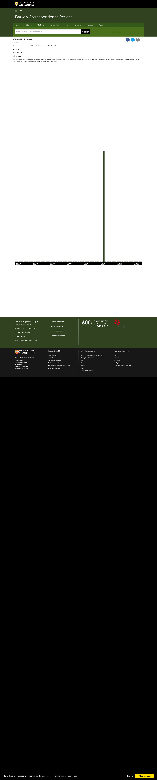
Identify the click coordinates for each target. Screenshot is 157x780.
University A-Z (19, 360)
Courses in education (54, 368)
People (67, 25)
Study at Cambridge (54, 351)
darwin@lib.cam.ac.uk (23, 324)
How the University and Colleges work (92, 355)
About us (102, 25)
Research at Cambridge (121, 351)
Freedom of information (22, 366)
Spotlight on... (118, 363)
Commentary (54, 25)
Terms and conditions (21, 368)
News (82, 363)
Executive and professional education (59, 365)
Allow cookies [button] (144, 776)
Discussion (117, 360)
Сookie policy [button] (73, 776)
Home (16, 11)
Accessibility (18, 364)
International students (54, 360)
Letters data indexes (58, 335)
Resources (90, 25)
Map (82, 360)
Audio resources (57, 326)
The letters (41, 25)
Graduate (50, 358)
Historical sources (57, 322)
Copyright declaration (22, 332)
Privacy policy (20, 336)
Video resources (57, 331)
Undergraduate (52, 355)
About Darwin (27, 25)
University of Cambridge (25, 328)
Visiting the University (87, 358)
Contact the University (21, 362)
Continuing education (54, 363)
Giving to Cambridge (87, 370)
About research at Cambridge (122, 365)
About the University (88, 351)
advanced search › (116, 32)
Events (83, 365)
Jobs (82, 368)
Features (116, 358)
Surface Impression (30, 340)
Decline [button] (130, 776)
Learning (78, 25)
